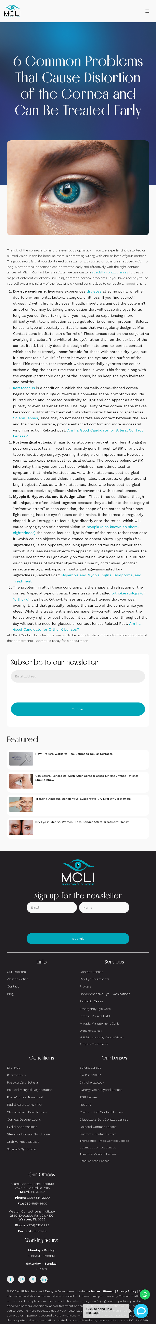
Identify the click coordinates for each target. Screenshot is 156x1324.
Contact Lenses (91, 972)
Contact (13, 986)
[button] (147, 11)
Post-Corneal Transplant (25, 1097)
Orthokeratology (91, 1030)
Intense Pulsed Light (95, 1016)
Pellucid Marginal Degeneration (30, 1090)
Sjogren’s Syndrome (22, 1149)
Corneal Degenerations (24, 1119)
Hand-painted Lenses (94, 1160)
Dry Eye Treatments (94, 979)
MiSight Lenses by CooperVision (102, 1037)
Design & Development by (72, 1291)
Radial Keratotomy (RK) (24, 1105)
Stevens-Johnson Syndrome (28, 1134)
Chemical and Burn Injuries (27, 1112)
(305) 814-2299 (38, 1197)
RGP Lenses (89, 1097)
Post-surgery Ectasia (22, 1082)
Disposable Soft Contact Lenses (104, 1119)
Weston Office (17, 979)
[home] (12, 11)
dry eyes (94, 291)
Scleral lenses (25, 418)
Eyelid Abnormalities (22, 1127)
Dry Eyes (13, 1067)
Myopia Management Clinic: (100, 1023)
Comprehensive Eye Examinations (105, 994)
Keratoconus (24, 388)
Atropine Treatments (94, 1044)
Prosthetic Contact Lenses (98, 1134)
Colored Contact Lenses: (98, 1127)
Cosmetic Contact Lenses (98, 1147)
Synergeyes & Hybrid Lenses (101, 1090)
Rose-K (85, 1105)
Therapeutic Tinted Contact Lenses (104, 1140)
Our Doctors (16, 972)
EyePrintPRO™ (90, 1075)
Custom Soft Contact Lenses (102, 1112)
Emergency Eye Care (95, 1009)
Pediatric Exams (92, 1001)
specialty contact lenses (110, 272)
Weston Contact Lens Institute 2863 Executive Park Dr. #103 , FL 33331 (32, 1215)
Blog (10, 994)
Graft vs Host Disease (23, 1142)
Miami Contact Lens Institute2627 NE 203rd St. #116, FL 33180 (32, 1187)
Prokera (85, 986)
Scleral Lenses (90, 1067)
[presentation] (42, 692)
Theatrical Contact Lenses (98, 1154)
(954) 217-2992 (38, 1225)
